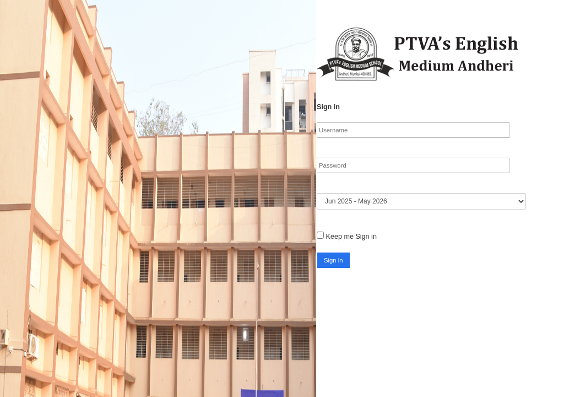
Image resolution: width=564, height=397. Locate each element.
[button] (333, 260)
